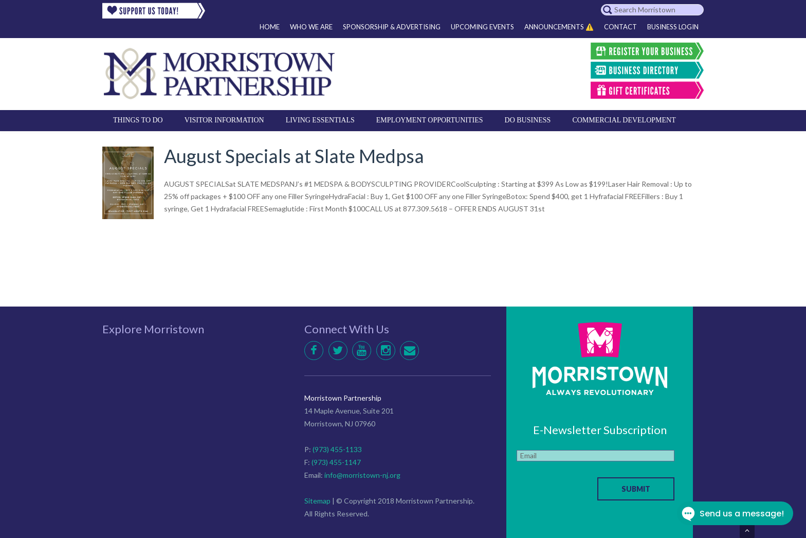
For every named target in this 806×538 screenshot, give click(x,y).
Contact (620, 27)
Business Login (673, 27)
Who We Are (311, 27)
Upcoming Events (482, 27)
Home (270, 27)
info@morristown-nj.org (362, 475)
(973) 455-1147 (336, 462)
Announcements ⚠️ (559, 27)
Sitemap (317, 500)
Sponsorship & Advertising (392, 27)
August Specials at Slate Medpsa (294, 156)
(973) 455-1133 (337, 449)
